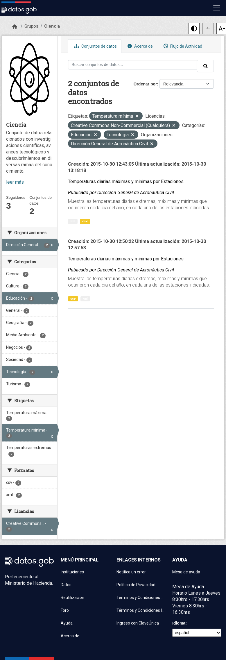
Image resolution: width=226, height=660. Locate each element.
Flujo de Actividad (182, 46)
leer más (15, 182)
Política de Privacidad (135, 584)
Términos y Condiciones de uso (140, 597)
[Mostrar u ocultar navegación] (217, 8)
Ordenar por (145, 84)
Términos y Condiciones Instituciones (140, 610)
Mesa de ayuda (186, 572)
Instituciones (72, 572)
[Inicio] (15, 26)
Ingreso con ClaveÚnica (137, 623)
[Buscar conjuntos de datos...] (133, 64)
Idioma (178, 623)
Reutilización (72, 597)
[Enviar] (205, 66)
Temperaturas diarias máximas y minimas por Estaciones (126, 181)
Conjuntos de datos (95, 46)
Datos (66, 584)
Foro (65, 610)
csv (85, 221)
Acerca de (139, 46)
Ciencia (52, 26)
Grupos (31, 26)
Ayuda (67, 623)
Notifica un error (131, 572)
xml (72, 221)
